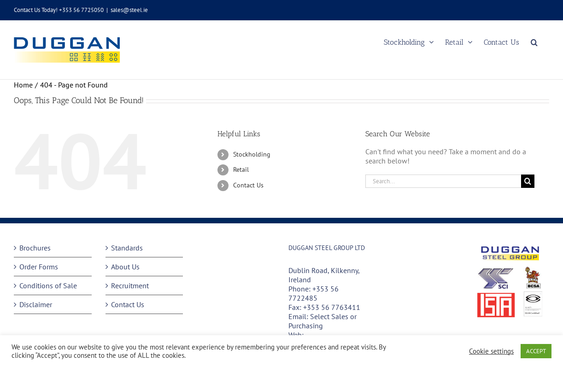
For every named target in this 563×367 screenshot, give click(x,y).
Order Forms (38, 266)
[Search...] (443, 181)
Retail (241, 169)
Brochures (35, 247)
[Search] (527, 181)
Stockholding (251, 154)
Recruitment (130, 285)
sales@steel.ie (129, 10)
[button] (534, 42)
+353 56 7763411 (331, 307)
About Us (125, 266)
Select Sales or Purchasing (322, 321)
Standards (127, 247)
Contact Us (248, 185)
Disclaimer (35, 304)
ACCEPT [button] (536, 351)
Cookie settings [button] (491, 351)
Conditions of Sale (48, 285)
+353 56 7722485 (313, 293)
